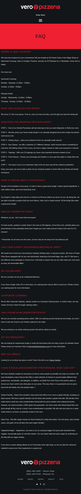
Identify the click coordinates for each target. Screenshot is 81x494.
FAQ (61, 479)
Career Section (55, 360)
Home (20, 479)
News (41, 479)
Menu (30, 479)
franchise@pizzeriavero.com (39, 346)
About (51, 479)
